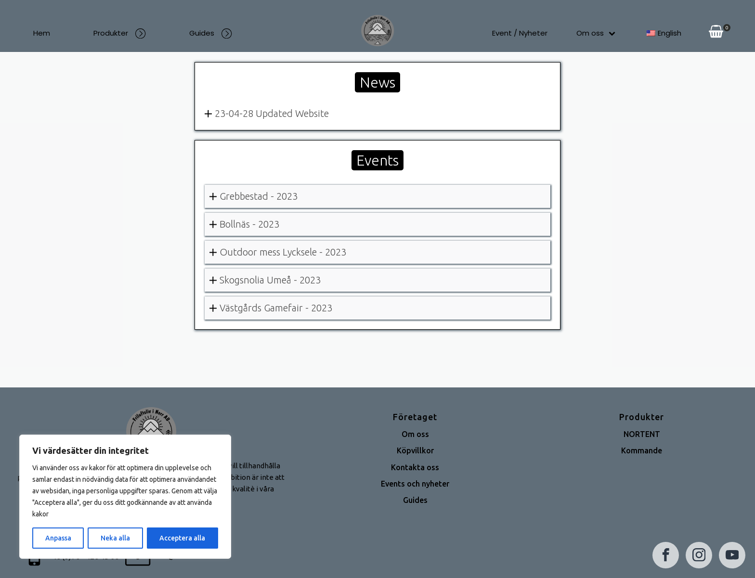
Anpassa (58, 538)
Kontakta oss (415, 467)
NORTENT (642, 434)
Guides (210, 33)
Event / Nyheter (519, 33)
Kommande (641, 450)
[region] (125, 497)
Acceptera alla (182, 538)
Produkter (119, 33)
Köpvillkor (415, 450)
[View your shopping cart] (716, 33)
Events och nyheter (415, 483)
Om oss (595, 33)
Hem (41, 33)
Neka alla (115, 538)
